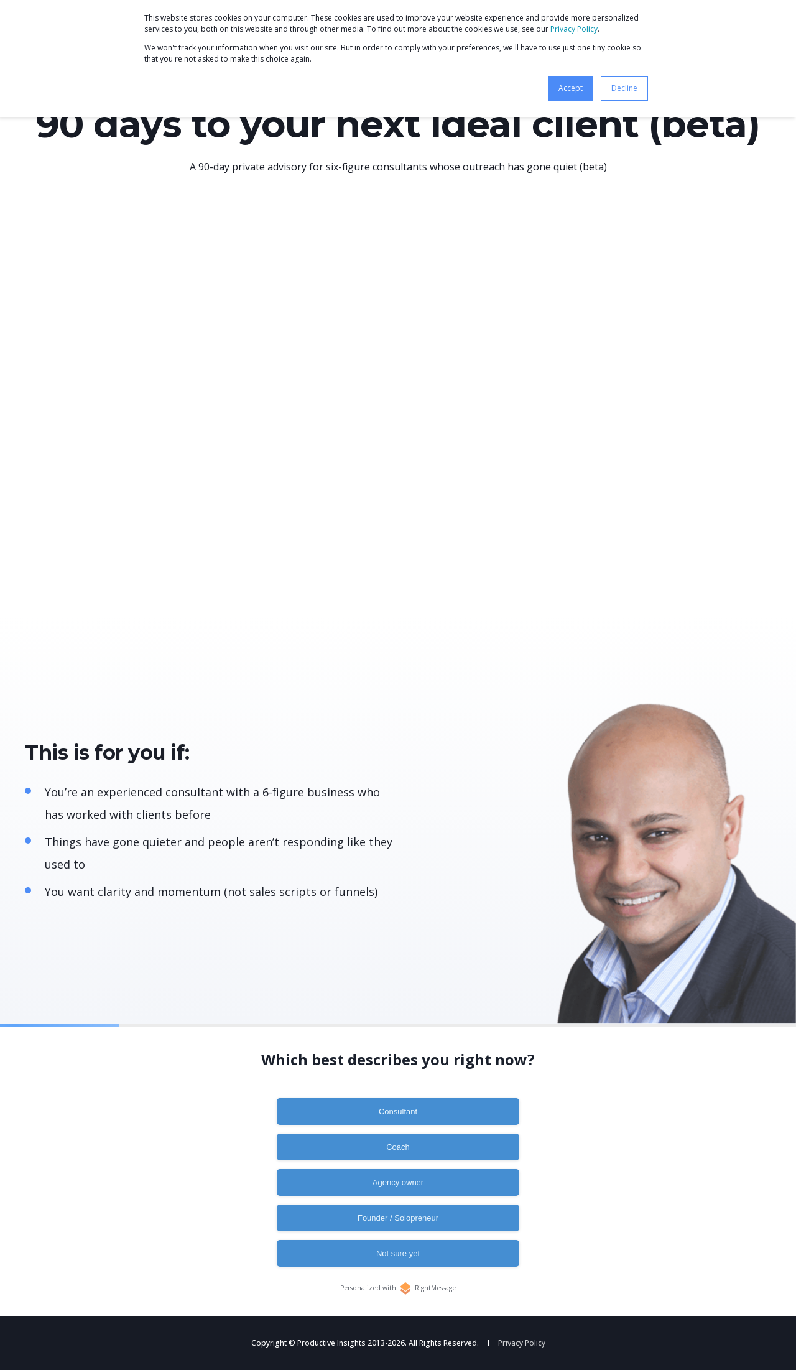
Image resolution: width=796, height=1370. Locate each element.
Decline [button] (624, 88)
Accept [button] (570, 88)
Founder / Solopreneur (398, 1218)
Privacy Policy (574, 29)
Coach (398, 1147)
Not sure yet (398, 1253)
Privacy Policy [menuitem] (521, 1343)
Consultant (398, 1111)
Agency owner (398, 1182)
